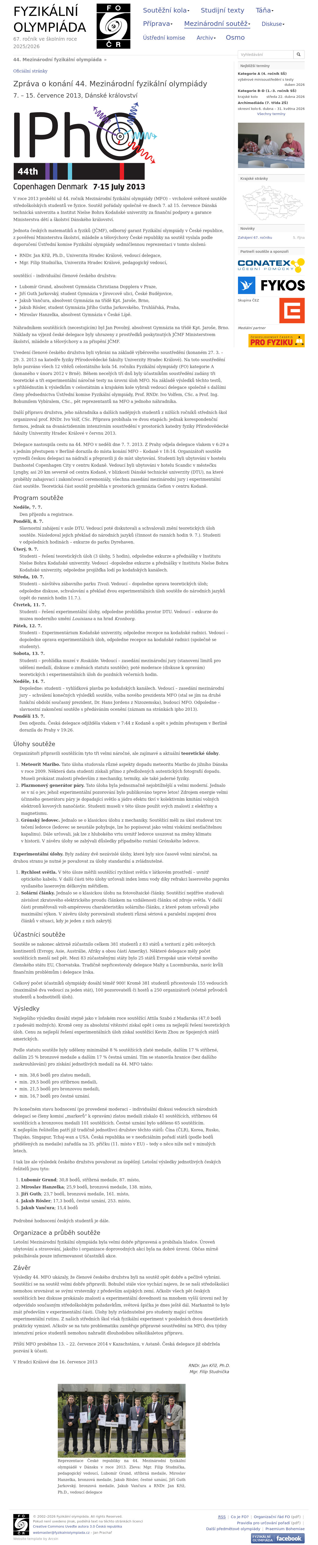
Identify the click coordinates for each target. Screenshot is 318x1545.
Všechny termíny (271, 114)
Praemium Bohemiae (285, 1528)
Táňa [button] (265, 10)
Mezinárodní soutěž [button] (217, 23)
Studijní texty (222, 10)
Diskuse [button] (273, 24)
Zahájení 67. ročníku (255, 237)
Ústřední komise (164, 38)
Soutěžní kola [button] (166, 10)
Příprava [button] (158, 23)
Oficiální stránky (30, 71)
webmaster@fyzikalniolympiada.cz (61, 1532)
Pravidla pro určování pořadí (263, 1522)
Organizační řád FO (272, 1517)
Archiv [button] (206, 38)
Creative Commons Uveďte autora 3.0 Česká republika (77, 1526)
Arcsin (53, 1539)
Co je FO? (240, 1517)
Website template (27, 1539)
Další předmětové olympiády (233, 1528)
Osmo (235, 37)
